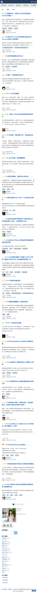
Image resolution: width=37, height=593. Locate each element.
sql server (6, 549)
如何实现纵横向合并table (15, 56)
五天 (7, 438)
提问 (2, 9)
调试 (21, 495)
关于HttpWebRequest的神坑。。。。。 (19, 444)
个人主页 (33, 5)
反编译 (10, 28)
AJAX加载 (17, 272)
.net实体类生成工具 (8, 47)
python (5, 568)
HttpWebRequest (16, 293)
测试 (4, 495)
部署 (4, 415)
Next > (22, 504)
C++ (7, 272)
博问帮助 (5, 577)
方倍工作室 (9, 234)
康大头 (8, 251)
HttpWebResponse (28, 293)
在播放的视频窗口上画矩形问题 (18, 301)
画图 (8, 314)
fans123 (8, 375)
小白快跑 (8, 295)
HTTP (17, 455)
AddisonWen (9, 151)
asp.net (4, 28)
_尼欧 (7, 87)
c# (3, 272)
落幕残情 (8, 191)
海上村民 (8, 50)
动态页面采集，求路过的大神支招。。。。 (20, 176)
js (10, 210)
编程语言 (6, 558)
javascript (5, 210)
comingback (9, 170)
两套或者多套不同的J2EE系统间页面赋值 (21, 464)
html (14, 210)
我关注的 (11, 5)
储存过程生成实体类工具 (21, 47)
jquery (5, 561)
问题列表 (3, 5)
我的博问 (18, 5)
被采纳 (13, 9)
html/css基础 (17, 248)
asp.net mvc (7, 552)
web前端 (25, 248)
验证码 (8, 293)
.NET (8, 189)
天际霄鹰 (8, 316)
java (4, 373)
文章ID (9, 231)
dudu (7, 396)
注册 (35, 1)
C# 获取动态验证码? (14, 280)
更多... (3, 572)
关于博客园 (4, 589)
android (5, 570)
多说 (4, 231)
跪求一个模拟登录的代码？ (15, 75)
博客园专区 (6, 565)
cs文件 (16, 28)
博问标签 (26, 5)
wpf (4, 566)
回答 (8, 9)
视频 (4, 314)
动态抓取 (24, 272)
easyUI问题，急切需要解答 (16, 158)
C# (12, 189)
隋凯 (7, 212)
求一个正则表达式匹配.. (14, 323)
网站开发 (6, 543)
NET (11, 495)
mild (7, 335)
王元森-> (8, 356)
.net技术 (8, 66)
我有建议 (5, 582)
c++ (4, 556)
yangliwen (8, 30)
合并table (14, 66)
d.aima (8, 108)
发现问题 (5, 580)
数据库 (5, 545)
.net (4, 554)
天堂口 (8, 417)
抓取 (11, 272)
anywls (8, 69)
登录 (32, 1)
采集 (4, 189)
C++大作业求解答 (13, 93)
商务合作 (16, 589)
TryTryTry (8, 478)
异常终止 (15, 373)
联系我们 (10, 589)
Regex (8, 394)
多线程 (8, 373)
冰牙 (7, 129)
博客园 (28, 589)
